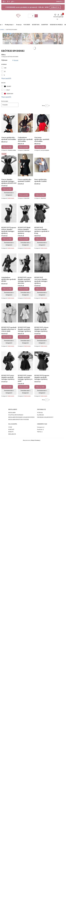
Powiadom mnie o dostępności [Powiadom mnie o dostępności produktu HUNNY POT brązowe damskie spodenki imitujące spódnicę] (42, 392)
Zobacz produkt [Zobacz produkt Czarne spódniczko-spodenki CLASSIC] (23, 195)
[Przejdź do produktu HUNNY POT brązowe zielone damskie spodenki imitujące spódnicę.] (8, 213)
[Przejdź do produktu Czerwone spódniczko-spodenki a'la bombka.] (42, 123)
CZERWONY (8, 93)
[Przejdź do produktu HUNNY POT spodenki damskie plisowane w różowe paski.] (8, 313)
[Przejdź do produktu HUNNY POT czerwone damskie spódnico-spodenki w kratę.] (42, 213)
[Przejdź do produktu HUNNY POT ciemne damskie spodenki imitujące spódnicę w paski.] (25, 361)
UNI (5, 68)
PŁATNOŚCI (40, 415)
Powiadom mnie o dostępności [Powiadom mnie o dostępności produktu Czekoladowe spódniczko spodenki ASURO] (9, 294)
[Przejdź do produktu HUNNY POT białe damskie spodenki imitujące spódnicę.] (25, 313)
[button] (36, 15)
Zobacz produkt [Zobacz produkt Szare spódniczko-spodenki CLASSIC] (40, 195)
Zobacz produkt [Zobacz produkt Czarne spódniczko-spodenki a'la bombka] (7, 147)
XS (4, 71)
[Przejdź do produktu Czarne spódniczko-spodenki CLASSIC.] (25, 165)
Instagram (40, 427)
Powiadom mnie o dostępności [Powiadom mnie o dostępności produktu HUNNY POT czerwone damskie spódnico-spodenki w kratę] (42, 244)
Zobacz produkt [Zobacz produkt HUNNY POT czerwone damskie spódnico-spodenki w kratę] (40, 239)
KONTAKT (11, 429)
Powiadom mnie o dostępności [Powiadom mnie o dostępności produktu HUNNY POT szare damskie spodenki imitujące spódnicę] (9, 392)
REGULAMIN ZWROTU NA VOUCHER (18, 419)
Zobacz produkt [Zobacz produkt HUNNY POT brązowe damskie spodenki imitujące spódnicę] (40, 387)
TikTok (39, 432)
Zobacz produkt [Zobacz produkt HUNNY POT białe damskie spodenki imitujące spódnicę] (23, 337)
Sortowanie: (4, 101)
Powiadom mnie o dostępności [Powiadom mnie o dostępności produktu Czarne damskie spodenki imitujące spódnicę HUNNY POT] (9, 194)
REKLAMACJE (12, 434)
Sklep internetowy (31, 440)
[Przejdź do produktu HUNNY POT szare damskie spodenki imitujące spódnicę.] (8, 361)
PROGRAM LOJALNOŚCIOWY (45, 417)
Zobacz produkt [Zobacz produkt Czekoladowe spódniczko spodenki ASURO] (7, 289)
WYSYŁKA (40, 412)
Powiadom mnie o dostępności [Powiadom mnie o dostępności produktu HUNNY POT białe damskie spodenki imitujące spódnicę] (25, 342)
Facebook (39, 429)
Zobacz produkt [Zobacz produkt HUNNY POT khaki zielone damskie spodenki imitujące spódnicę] (23, 239)
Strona (43, 105)
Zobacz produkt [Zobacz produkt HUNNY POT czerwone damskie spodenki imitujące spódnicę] (40, 289)
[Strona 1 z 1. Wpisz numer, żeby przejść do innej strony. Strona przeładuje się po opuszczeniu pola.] (46, 105)
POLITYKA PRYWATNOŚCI (15, 415)
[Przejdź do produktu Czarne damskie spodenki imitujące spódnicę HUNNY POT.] (8, 165)
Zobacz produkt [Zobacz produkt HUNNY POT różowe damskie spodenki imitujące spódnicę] (40, 337)
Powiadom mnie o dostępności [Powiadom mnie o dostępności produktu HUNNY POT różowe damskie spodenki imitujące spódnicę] (42, 342)
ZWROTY (59, 1)
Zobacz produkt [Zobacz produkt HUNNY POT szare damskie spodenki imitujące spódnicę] (7, 387)
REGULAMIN (11, 412)
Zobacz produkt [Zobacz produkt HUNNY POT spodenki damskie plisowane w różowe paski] (7, 337)
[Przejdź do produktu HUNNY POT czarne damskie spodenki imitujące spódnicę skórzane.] (25, 263)
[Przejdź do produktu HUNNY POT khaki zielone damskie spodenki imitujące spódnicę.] (25, 213)
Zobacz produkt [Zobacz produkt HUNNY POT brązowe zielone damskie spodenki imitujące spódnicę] (7, 239)
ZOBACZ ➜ (55, 7)
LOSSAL (2, 29)
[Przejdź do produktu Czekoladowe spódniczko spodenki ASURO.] (8, 263)
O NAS (10, 427)
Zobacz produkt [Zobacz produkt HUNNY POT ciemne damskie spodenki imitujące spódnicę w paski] (23, 387)
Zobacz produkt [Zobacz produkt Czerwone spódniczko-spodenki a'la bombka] (40, 147)
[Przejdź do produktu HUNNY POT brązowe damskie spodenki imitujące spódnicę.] (42, 361)
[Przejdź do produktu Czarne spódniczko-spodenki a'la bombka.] (8, 123)
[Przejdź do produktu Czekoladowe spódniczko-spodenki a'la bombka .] (25, 123)
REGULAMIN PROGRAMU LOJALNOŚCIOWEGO (21, 417)
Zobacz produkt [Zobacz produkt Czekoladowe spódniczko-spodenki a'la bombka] (23, 147)
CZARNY (7, 86)
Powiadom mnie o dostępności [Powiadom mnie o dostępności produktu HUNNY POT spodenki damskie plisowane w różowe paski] (9, 342)
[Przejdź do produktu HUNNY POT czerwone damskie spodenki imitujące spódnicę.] (42, 263)
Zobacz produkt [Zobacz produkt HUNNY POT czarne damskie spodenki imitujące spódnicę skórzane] (23, 289)
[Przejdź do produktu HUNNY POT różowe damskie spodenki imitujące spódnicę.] (42, 313)
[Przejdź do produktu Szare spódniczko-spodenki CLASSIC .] (42, 165)
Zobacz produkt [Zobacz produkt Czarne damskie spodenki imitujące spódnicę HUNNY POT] (7, 189)
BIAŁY (7, 90)
